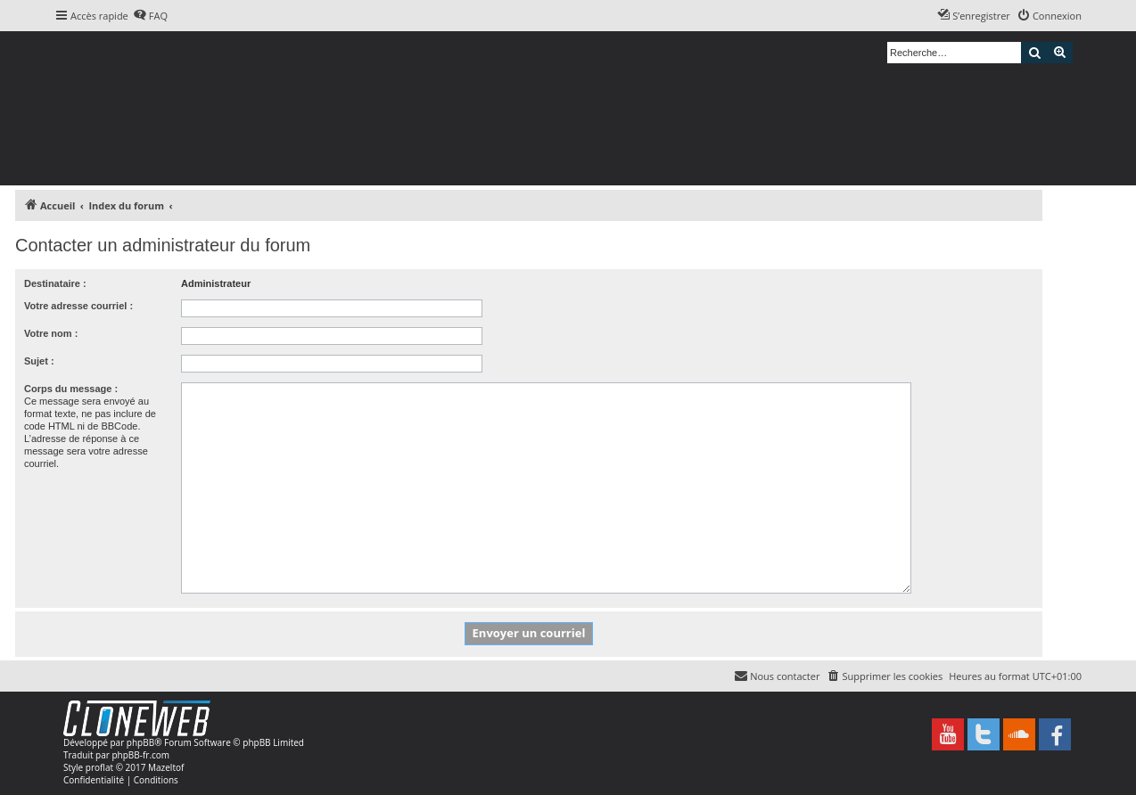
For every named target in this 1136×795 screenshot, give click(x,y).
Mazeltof (166, 767)
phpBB (140, 742)
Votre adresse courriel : (78, 305)
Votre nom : (51, 333)
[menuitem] (150, 16)
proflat (99, 767)
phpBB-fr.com (140, 755)
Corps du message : (71, 388)
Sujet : (39, 361)
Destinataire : (55, 283)
